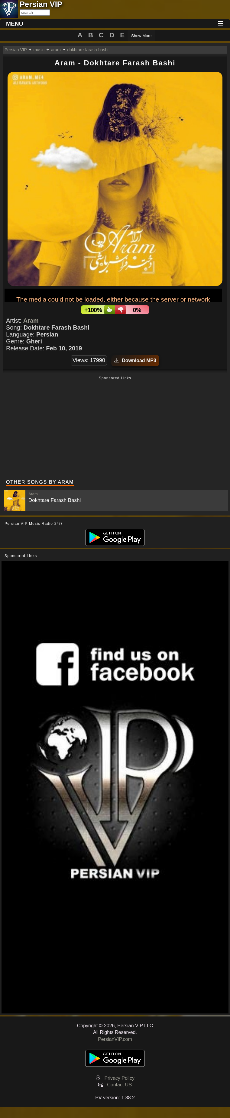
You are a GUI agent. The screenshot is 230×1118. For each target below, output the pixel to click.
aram (56, 49)
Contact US (119, 1084)
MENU (14, 23)
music (38, 49)
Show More (141, 35)
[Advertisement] (115, 428)
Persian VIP (16, 49)
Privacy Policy (119, 1078)
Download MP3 (135, 360)
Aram (31, 320)
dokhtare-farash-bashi (87, 49)
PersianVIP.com (115, 1039)
